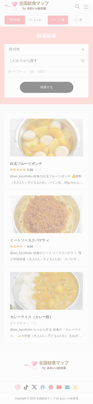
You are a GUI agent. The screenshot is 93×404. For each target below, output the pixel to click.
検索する (46, 87)
